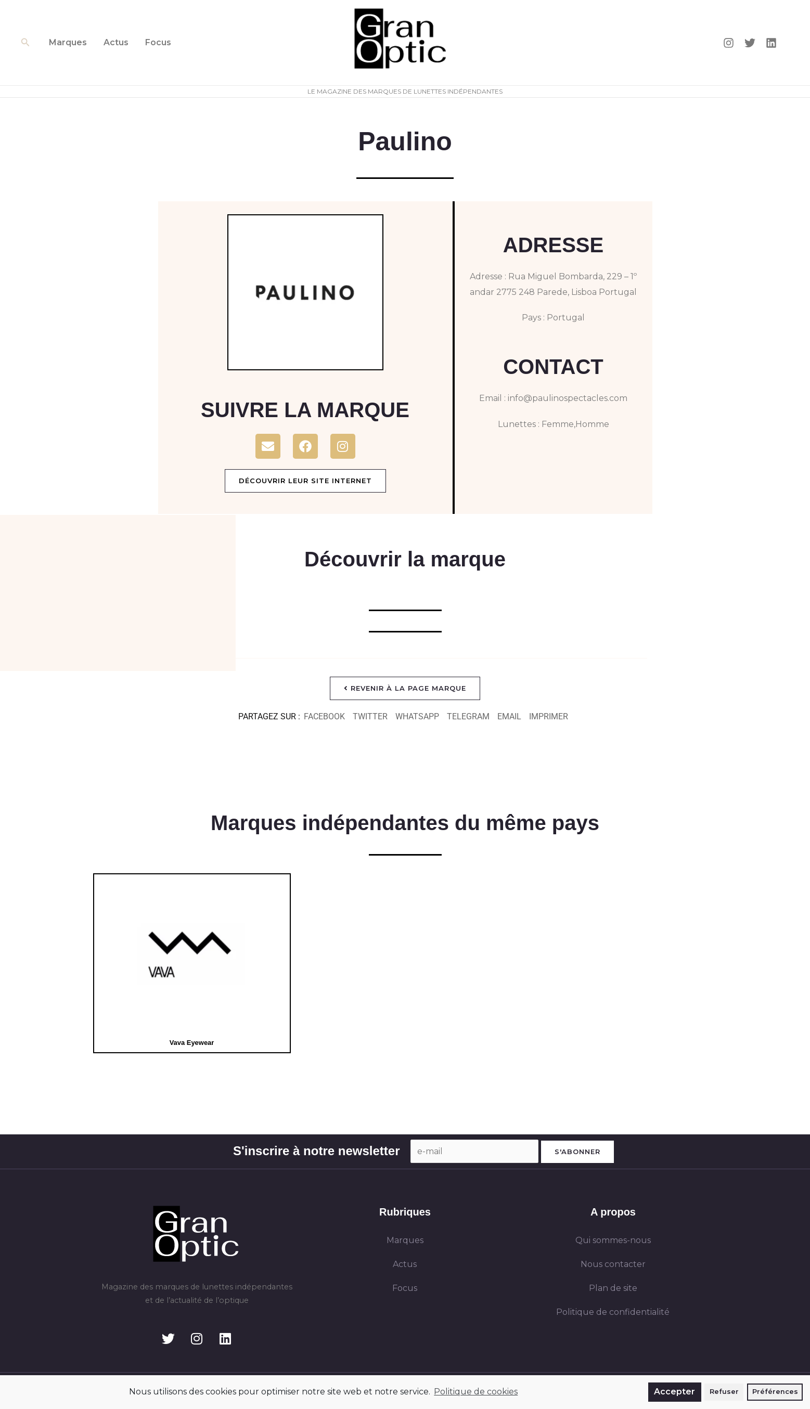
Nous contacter (613, 1264)
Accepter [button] (674, 1392)
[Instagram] (728, 42)
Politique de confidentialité (613, 1312)
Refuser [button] (724, 1391)
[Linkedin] (771, 42)
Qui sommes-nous (613, 1240)
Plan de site (613, 1288)
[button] (25, 42)
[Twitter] (749, 42)
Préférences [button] (775, 1391)
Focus (158, 42)
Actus (116, 42)
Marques (68, 42)
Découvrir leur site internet (305, 480)
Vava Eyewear (192, 1042)
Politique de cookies (476, 1392)
